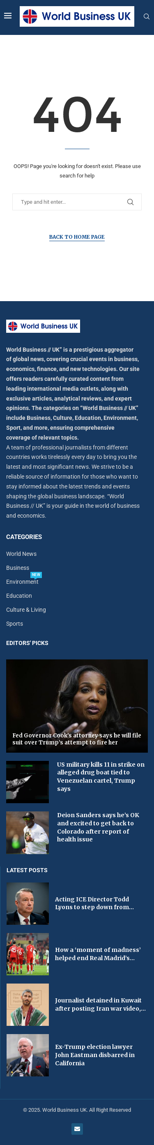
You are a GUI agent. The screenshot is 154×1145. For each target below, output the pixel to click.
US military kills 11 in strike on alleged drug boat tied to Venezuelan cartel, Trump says (101, 777)
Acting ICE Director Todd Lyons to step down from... (94, 903)
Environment (22, 582)
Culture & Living (26, 610)
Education (19, 596)
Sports (14, 624)
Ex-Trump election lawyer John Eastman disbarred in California (95, 1055)
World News (21, 554)
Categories (24, 537)
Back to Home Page (77, 237)
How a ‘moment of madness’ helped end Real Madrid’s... (98, 954)
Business (17, 568)
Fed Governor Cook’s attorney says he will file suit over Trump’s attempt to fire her (76, 739)
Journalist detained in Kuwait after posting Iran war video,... (100, 1004)
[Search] (147, 17)
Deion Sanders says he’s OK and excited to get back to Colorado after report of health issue (98, 827)
